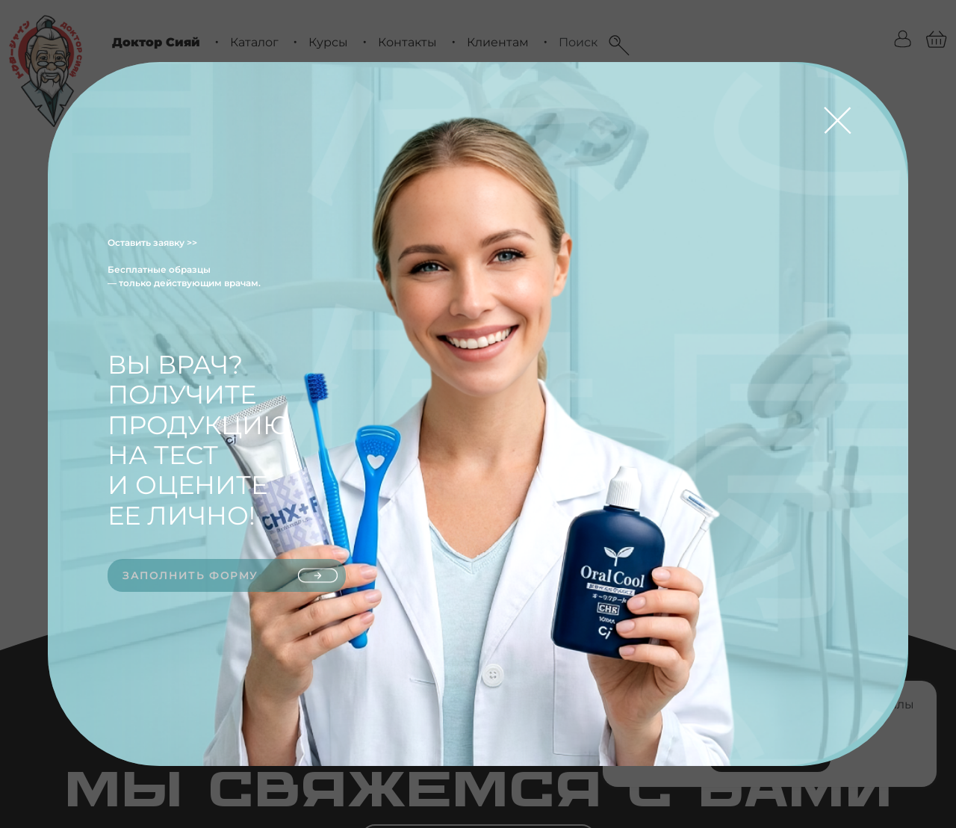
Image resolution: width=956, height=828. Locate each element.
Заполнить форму (230, 575)
